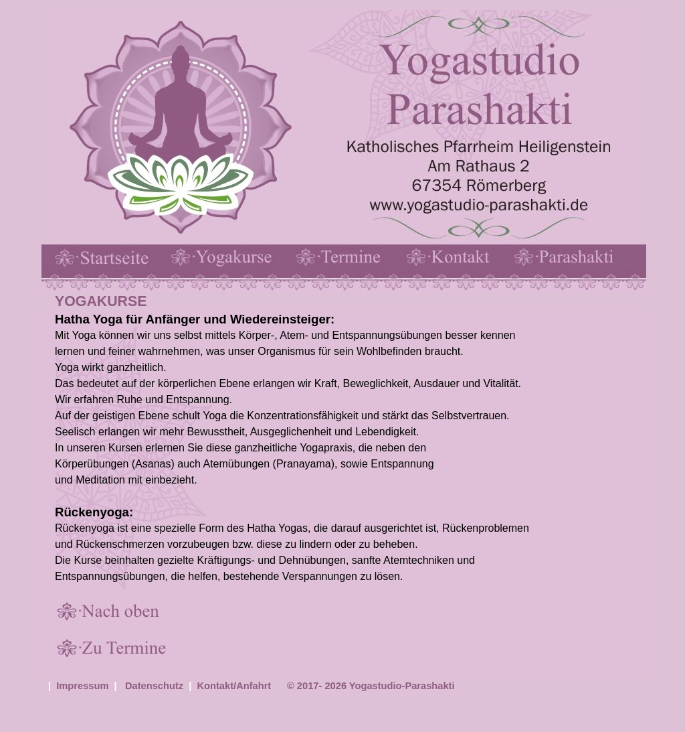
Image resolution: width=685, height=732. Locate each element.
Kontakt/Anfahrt (234, 685)
